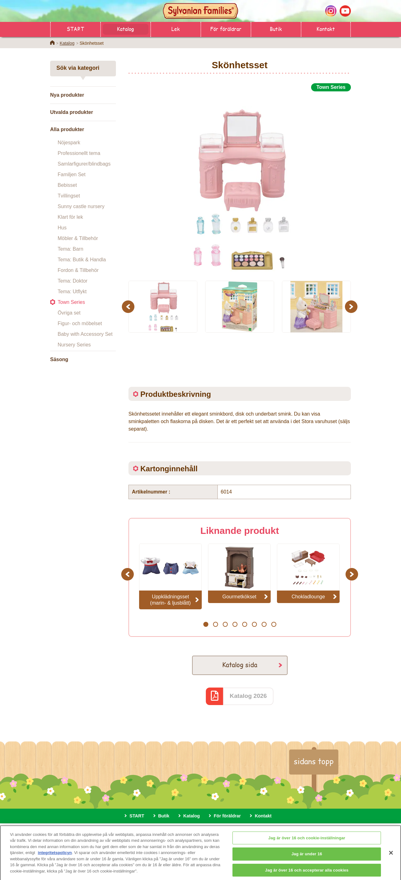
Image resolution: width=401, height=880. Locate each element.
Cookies (226, 831)
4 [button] (234, 624)
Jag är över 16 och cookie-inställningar (306, 844)
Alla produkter (67, 129)
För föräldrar (226, 28)
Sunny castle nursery (81, 206)
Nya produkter (67, 95)
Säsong (59, 359)
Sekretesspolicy (192, 831)
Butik (276, 28)
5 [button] (244, 624)
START (75, 28)
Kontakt (325, 28)
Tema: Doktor (72, 281)
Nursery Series (74, 344)
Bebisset (67, 185)
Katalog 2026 (248, 696)
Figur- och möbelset (80, 323)
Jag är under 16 (306, 860)
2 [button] (215, 624)
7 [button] (263, 624)
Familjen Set (72, 174)
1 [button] (205, 624)
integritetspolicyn (55, 859)
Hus (62, 227)
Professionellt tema (79, 153)
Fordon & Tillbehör (78, 270)
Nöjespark (69, 142)
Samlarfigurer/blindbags (84, 163)
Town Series (71, 302)
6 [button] (254, 624)
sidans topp (314, 761)
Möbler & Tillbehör (78, 238)
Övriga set (69, 312)
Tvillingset (69, 195)
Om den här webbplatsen (142, 831)
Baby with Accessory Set (85, 334)
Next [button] (352, 306)
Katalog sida (239, 664)
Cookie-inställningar (264, 831)
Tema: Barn (70, 249)
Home (52, 42)
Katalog (125, 28)
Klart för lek (70, 217)
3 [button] (225, 624)
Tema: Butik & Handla (82, 259)
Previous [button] (129, 306)
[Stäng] (391, 859)
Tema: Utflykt (72, 291)
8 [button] (273, 624)
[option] (239, 182)
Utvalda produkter (71, 112)
